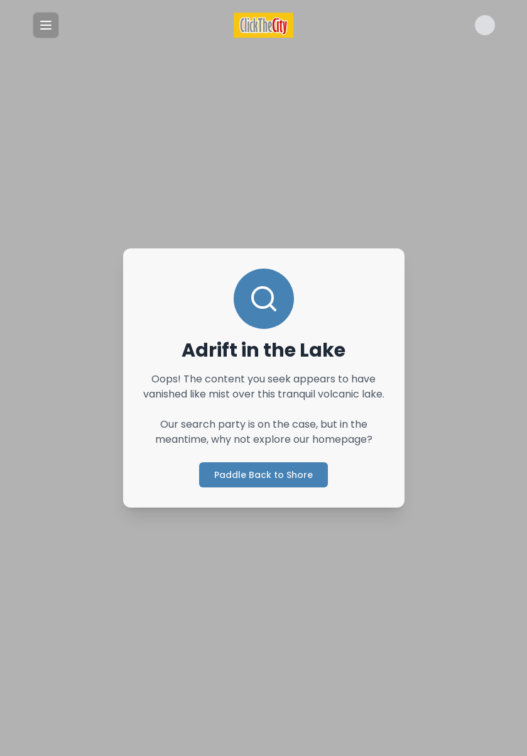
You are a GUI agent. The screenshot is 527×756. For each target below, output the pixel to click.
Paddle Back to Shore (263, 475)
